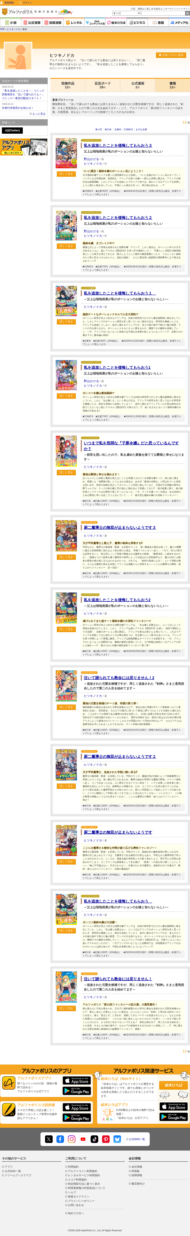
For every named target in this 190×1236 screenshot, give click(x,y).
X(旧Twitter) (12, 130)
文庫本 (117, 129)
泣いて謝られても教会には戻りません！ (118, 979)
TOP (2, 29)
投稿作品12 (67, 85)
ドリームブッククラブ (18, 1175)
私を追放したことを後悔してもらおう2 (117, 600)
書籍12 (172, 85)
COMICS (128, 129)
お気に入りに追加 (171, 55)
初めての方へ (76, 1213)
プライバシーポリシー (81, 1200)
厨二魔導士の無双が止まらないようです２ (120, 756)
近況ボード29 (103, 85)
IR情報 (135, 1171)
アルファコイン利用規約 (82, 1171)
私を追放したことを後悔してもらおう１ (120, 293)
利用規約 (73, 1166)
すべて (98, 129)
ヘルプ (72, 1192)
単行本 (108, 129)
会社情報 (136, 1166)
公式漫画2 (137, 85)
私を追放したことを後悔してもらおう (118, 901)
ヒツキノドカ (13, 29)
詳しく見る (66, 173)
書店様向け (138, 1183)
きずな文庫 (141, 129)
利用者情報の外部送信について (86, 1187)
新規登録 (9, 2)
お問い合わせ (76, 1205)
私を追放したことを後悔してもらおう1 (117, 367)
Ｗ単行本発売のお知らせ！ (24, 105)
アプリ (9, 1166)
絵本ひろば (173, 1085)
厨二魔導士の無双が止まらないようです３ (120, 527)
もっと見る (39, 113)
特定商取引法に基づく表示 (84, 1183)
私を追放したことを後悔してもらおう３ (118, 145)
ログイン (27, 2)
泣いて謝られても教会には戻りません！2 (119, 678)
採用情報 (136, 1175)
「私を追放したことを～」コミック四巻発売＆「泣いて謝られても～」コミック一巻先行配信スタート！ (24, 92)
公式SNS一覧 (137, 1139)
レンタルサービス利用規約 (84, 1175)
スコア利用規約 (77, 1179)
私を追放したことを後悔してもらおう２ (118, 218)
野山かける (91, 159)
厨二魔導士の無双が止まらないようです (118, 832)
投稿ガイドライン (78, 1196)
